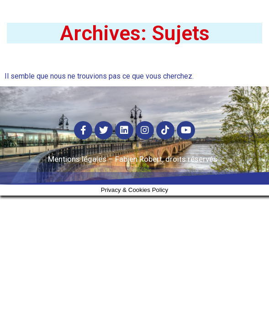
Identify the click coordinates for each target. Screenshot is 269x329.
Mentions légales (77, 159)
